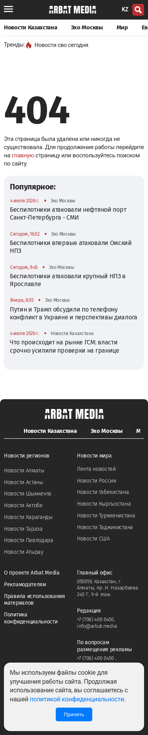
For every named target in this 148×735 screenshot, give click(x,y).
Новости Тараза (23, 529)
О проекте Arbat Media (32, 572)
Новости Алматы (24, 470)
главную (23, 155)
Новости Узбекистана (103, 492)
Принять (74, 714)
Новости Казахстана (30, 27)
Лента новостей (96, 469)
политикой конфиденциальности (77, 699)
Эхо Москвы (87, 27)
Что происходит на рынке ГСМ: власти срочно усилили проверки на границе (64, 346)
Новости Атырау (24, 552)
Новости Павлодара (28, 540)
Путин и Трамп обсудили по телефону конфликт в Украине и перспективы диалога (73, 313)
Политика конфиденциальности (31, 618)
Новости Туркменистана (106, 515)
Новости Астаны (23, 482)
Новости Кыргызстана (104, 504)
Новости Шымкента (27, 493)
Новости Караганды (28, 517)
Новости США (93, 538)
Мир (122, 27)
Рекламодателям (25, 584)
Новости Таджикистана (105, 527)
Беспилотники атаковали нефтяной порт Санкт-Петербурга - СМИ (68, 213)
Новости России (96, 480)
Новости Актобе (23, 505)
